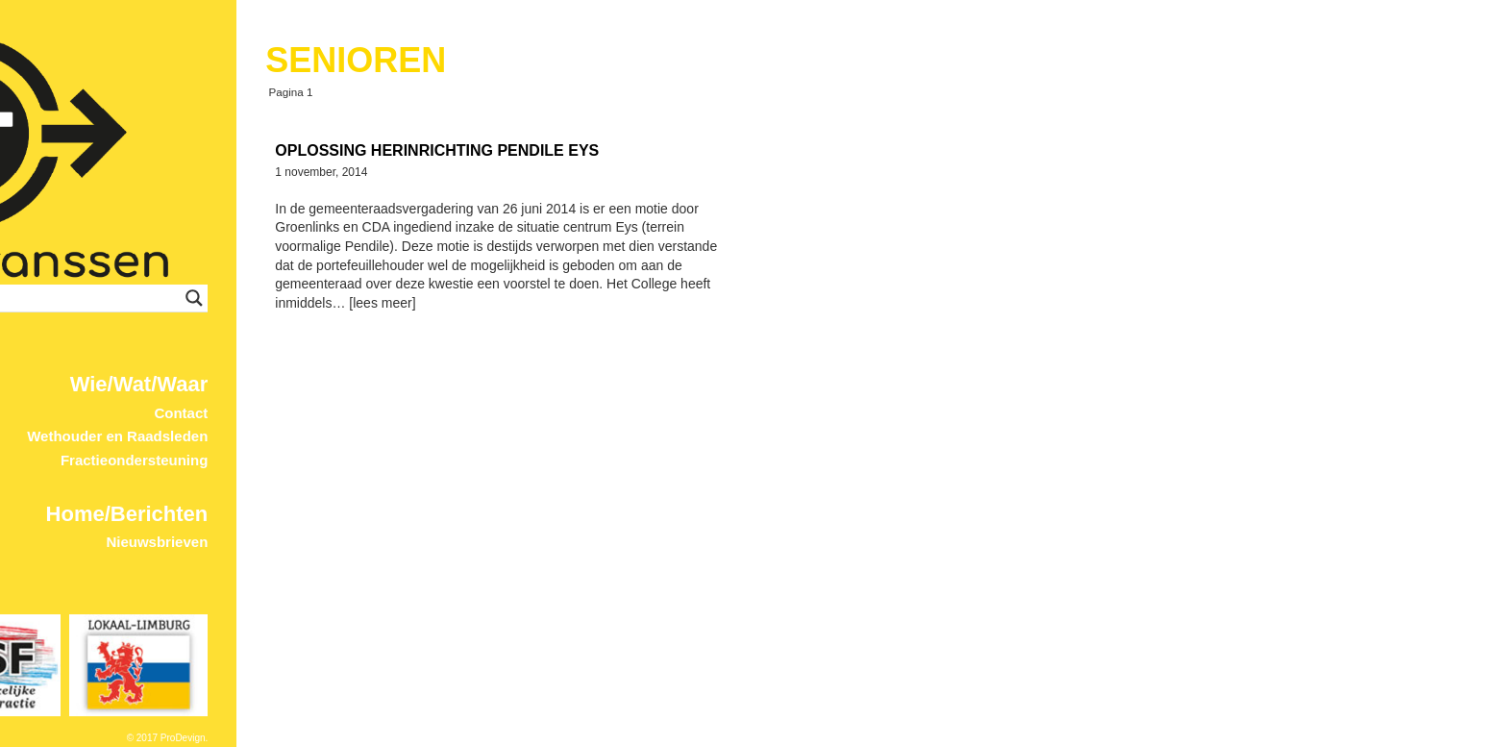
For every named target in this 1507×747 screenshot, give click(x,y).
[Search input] (495, 298)
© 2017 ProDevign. (624, 738)
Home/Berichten (584, 514)
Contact (637, 413)
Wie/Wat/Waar (596, 384)
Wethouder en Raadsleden (573, 436)
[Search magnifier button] (650, 298)
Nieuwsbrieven (613, 542)
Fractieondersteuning (590, 460)
